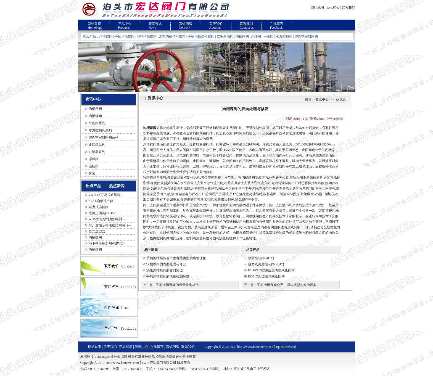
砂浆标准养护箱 (139, 357)
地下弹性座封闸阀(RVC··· (107, 243)
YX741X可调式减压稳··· (105, 195)
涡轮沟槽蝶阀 (147, 36)
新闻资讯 (155, 24)
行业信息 (339, 99)
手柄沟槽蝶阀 (124, 36)
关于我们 (216, 24)
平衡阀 (268, 36)
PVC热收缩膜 (186, 357)
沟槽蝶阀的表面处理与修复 (166, 264)
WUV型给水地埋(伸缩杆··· (107, 219)
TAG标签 (332, 8)
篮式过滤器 (97, 231)
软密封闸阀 (225, 36)
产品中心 (124, 24)
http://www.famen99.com (254, 347)
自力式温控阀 (99, 207)
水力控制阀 (284, 36)
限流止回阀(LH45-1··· (104, 213)
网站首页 (94, 24)
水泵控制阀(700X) (261, 258)
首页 (308, 99)
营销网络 (185, 24)
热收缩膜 (120, 357)
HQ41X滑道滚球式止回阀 (266, 276)
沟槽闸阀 (242, 36)
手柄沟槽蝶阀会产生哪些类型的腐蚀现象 (176, 258)
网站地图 (317, 8)
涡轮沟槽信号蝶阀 (172, 36)
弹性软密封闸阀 (306, 36)
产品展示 (125, 347)
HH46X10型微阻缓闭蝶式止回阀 (271, 270)
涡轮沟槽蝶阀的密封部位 (164, 270)
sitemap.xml (105, 357)
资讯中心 (322, 99)
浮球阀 (256, 36)
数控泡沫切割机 (163, 357)
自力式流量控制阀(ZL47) (266, 264)
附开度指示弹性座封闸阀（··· (110, 225)
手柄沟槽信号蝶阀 (201, 36)
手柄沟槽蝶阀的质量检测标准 (167, 276)
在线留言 (276, 24)
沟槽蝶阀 (105, 36)
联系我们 (348, 8)
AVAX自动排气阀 (101, 201)
